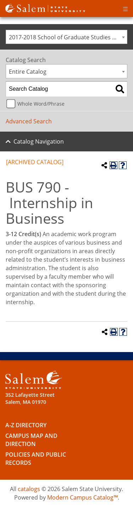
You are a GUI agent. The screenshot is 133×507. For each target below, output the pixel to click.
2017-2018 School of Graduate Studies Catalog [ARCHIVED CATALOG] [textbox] (68, 37)
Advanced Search (29, 121)
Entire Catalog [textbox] (27, 72)
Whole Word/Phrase (41, 103)
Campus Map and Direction (31, 440)
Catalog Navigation (38, 141)
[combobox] (66, 37)
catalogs (29, 489)
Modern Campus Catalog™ (82, 497)
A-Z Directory (25, 425)
